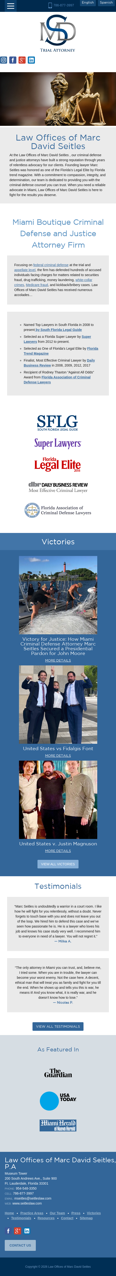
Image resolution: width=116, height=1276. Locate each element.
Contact (67, 1218)
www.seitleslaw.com (27, 1203)
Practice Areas (31, 1213)
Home (9, 1213)
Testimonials (21, 1218)
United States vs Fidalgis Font (58, 748)
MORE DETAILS (58, 660)
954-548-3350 (26, 1188)
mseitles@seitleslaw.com (32, 1198)
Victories (94, 1213)
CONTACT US (20, 1245)
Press (75, 1213)
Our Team (57, 1213)
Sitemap (86, 1218)
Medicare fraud (37, 285)
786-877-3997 (63, 5)
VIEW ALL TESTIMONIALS (58, 1026)
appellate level (25, 270)
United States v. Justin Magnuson (58, 843)
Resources (46, 1218)
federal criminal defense (51, 265)
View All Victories (58, 864)
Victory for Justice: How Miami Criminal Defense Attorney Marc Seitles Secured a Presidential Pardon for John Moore (58, 646)
